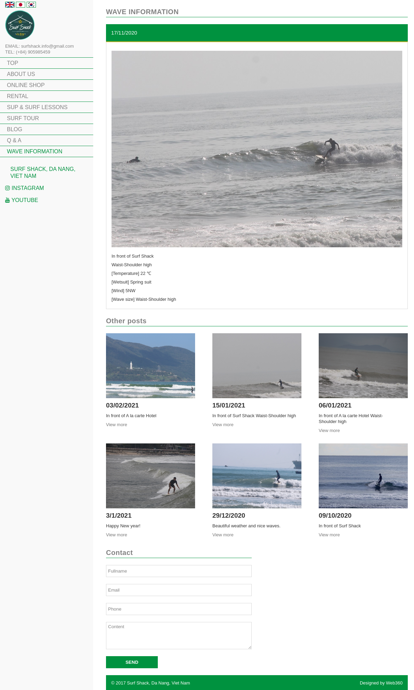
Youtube (21, 200)
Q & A (14, 140)
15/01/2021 (228, 405)
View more (116, 424)
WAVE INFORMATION (34, 151)
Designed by (381, 683)
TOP (12, 63)
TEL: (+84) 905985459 (27, 52)
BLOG (14, 129)
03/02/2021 (122, 405)
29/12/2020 (228, 515)
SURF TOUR (23, 118)
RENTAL (17, 96)
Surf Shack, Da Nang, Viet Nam (42, 172)
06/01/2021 (335, 405)
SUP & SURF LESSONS (37, 107)
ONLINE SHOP (26, 85)
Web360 (394, 683)
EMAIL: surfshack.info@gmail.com (39, 46)
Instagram (24, 188)
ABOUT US (21, 74)
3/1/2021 (119, 515)
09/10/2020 (335, 515)
